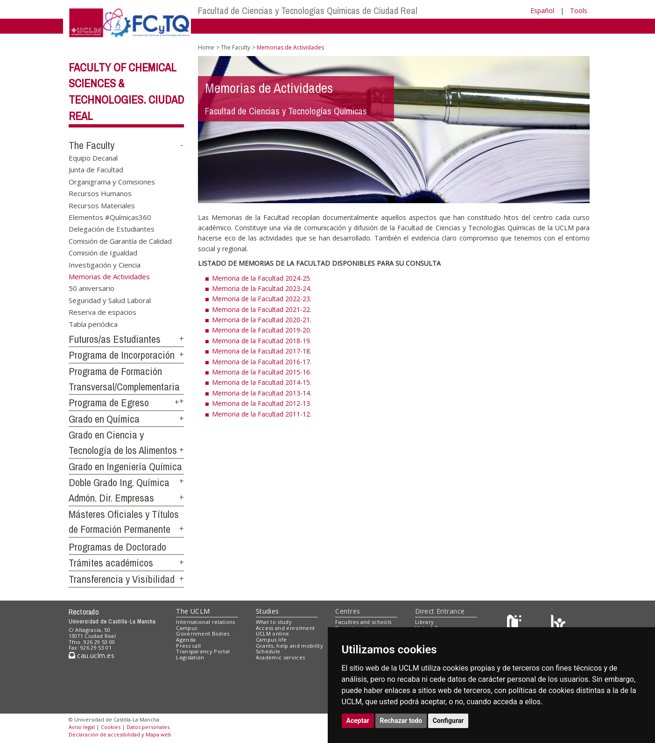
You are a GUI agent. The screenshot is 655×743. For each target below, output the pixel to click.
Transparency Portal (203, 651)
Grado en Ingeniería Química (125, 467)
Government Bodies (203, 633)
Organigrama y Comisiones (112, 181)
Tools (578, 10)
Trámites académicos (111, 563)
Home (206, 47)
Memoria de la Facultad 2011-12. (261, 414)
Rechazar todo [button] (401, 720)
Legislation (190, 657)
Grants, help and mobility (289, 645)
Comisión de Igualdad (103, 252)
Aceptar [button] (358, 720)
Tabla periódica (93, 323)
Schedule (268, 651)
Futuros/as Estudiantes (115, 339)
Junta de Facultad (96, 169)
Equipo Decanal (93, 157)
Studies (267, 611)
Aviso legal (82, 726)
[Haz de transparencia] (515, 623)
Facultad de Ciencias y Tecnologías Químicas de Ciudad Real (307, 10)
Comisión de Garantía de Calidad (120, 240)
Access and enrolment (285, 627)
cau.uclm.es (91, 655)
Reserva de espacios (102, 312)
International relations (205, 621)
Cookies (110, 726)
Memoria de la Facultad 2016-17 (261, 361)
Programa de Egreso (109, 403)
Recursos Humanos (100, 193)
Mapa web (158, 734)
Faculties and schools (363, 621)
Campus (186, 627)
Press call (188, 645)
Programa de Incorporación (122, 355)
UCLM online (272, 633)
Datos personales (148, 726)
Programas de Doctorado (117, 547)
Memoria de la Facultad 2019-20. (261, 330)
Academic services (280, 657)
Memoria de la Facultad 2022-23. (261, 298)
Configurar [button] (448, 720)
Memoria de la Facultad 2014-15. (261, 382)
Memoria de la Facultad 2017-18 (261, 351)
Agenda (186, 639)
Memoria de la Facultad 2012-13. (261, 403)
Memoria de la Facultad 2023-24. (261, 288)
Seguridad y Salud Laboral (110, 299)
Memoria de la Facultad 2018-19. (261, 340)
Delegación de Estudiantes (112, 229)
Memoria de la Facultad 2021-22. (261, 309)
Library (424, 621)
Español (542, 10)
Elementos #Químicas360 (110, 216)
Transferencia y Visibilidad (122, 579)
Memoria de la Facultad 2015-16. (261, 372)
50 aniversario (91, 288)
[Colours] (558, 623)
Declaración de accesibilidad (104, 734)
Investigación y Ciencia (105, 264)
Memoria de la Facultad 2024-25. (261, 278)
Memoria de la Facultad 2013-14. (261, 393)
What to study (274, 621)
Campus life (271, 639)
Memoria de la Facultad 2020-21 (261, 319)
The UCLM (193, 611)
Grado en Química (104, 419)
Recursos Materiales (102, 205)
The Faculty (91, 145)
